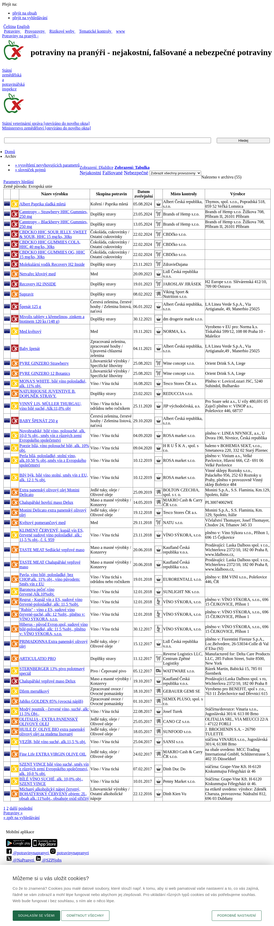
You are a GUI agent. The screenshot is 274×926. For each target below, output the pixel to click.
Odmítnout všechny (85, 915)
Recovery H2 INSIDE (37, 284)
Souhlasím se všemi (36, 915)
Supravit (26, 294)
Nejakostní (90, 172)
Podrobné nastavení (236, 915)
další (13, 808)
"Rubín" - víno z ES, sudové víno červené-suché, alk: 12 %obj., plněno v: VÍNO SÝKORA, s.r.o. (52, 614)
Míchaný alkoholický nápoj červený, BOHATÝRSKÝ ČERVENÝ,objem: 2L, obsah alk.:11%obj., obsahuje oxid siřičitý (54, 794)
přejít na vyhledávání (29, 18)
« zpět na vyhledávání (21, 817)
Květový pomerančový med (42, 522)
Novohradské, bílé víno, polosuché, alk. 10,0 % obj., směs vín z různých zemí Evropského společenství (52, 435)
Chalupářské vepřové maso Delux (47, 681)
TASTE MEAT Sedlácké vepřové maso (52, 550)
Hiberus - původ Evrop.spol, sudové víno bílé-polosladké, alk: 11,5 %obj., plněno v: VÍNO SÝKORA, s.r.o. (53, 629)
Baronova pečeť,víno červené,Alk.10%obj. (37, 591)
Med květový (30, 331)
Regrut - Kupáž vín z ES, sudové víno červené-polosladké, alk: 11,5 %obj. (50, 601)
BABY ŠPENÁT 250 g (38, 421)
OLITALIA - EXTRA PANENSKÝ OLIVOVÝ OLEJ (48, 721)
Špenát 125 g (30, 306)
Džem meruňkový (34, 691)
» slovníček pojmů (30, 170)
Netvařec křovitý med (37, 274)
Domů (10, 151)
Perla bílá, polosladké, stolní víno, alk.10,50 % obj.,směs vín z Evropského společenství (52, 460)
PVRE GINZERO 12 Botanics (44, 373)
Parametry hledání (18, 182)
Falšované (112, 172)
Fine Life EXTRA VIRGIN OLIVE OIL (52, 754)
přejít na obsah (24, 13)
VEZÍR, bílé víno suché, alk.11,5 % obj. (52, 742)
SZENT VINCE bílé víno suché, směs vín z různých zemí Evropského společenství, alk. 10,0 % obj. (54, 769)
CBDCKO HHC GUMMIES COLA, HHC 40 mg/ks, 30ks (50, 244)
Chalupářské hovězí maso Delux (46, 502)
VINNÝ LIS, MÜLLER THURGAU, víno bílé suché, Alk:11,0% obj (50, 406)
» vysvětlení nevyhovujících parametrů (47, 165)
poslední (25, 808)
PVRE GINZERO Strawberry (44, 363)
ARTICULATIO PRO (37, 658)
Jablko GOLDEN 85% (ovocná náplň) (51, 701)
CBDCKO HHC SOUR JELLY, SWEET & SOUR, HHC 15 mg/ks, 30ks (53, 234)
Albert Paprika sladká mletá (42, 204)
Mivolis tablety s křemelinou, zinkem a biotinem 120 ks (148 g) (52, 319)
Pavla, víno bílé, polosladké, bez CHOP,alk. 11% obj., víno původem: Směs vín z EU (49, 579)
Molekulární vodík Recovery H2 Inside (52, 264)
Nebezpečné (136, 172)
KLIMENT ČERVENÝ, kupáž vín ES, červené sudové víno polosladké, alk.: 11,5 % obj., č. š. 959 (51, 535)
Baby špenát (29, 348)
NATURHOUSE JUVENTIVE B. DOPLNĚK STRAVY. (47, 393)
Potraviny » (13, 813)
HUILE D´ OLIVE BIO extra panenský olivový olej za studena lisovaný (52, 731)
